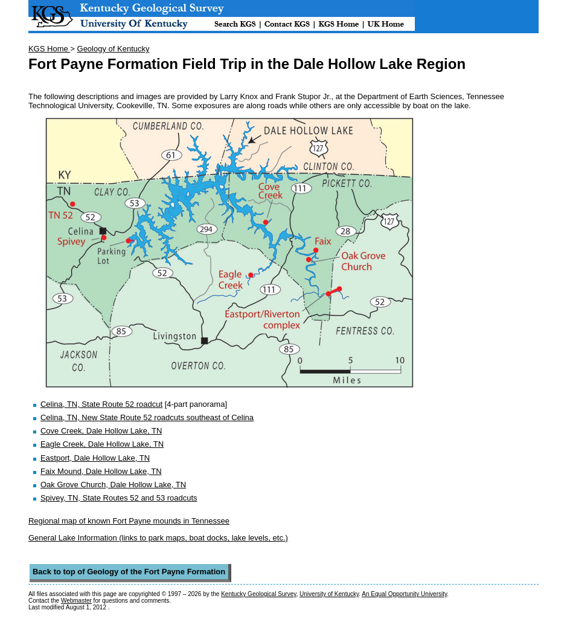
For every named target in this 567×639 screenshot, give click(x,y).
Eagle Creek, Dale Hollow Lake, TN (102, 444)
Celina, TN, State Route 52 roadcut (101, 404)
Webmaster (76, 600)
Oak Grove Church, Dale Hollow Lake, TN (113, 484)
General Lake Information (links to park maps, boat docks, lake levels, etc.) (158, 537)
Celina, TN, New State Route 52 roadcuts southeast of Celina (147, 417)
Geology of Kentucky (113, 48)
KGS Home (49, 48)
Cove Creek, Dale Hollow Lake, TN (101, 430)
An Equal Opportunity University (404, 594)
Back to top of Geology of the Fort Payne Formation (129, 571)
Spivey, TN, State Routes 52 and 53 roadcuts (118, 497)
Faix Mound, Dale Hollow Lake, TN (101, 471)
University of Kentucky (329, 594)
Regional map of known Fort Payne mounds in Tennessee (128, 520)
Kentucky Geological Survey (258, 594)
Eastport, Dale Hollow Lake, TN (95, 457)
